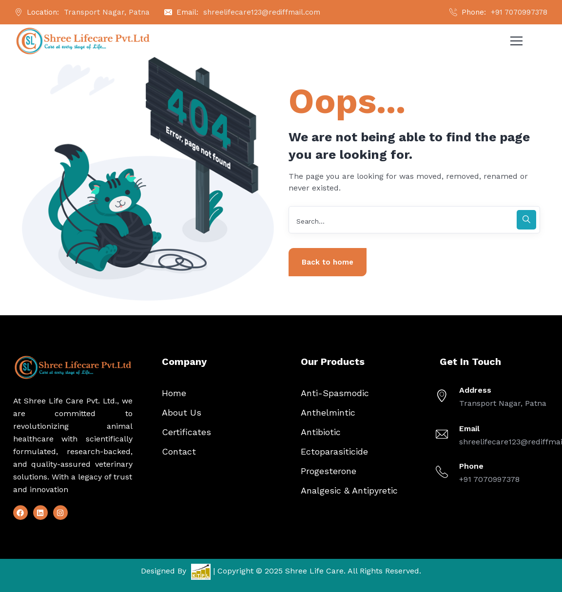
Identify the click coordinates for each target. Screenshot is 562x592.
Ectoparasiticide (334, 451)
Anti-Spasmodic (335, 393)
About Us (181, 412)
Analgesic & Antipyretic (349, 490)
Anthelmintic (328, 412)
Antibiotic (321, 432)
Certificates (186, 432)
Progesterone (328, 471)
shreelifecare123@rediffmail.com (261, 12)
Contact (179, 451)
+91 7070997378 (519, 12)
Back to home (327, 262)
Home (174, 393)
